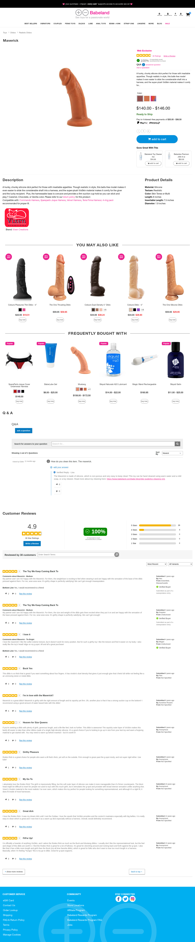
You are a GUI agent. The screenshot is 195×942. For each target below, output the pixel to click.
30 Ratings (156, 56)
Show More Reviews (13, 872)
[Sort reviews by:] (156, 564)
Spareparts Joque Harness (53, 200)
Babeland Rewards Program (82, 915)
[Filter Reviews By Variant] (180, 564)
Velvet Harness (74, 200)
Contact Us (9, 905)
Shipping (7, 915)
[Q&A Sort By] (172, 453)
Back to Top (137, 872)
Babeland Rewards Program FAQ (84, 920)
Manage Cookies (12, 934)
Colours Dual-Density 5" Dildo (97, 305)
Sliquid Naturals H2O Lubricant (113, 384)
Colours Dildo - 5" (135, 305)
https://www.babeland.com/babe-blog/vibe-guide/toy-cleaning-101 (136, 479)
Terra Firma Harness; (92, 200)
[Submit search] (177, 443)
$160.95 (144, 392)
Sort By (158, 453)
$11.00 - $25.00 (175, 392)
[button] (140, 98)
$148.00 (19, 396)
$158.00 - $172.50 (82, 395)
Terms (6, 924)
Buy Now (22, 320)
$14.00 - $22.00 (113, 392)
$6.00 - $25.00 (51, 392)
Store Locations (75, 905)
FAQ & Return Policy (14, 920)
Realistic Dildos (25, 33)
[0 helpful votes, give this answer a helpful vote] (57, 484)
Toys (5, 33)
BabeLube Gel (50, 384)
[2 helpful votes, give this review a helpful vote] (6, 593)
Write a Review (169, 56)
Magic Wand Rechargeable (144, 384)
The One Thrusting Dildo (60, 305)
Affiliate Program (76, 910)
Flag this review (25, 594)
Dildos (13, 33)
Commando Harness (29, 200)
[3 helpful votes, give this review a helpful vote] (6, 684)
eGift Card (8, 900)
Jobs (69, 924)
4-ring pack (108, 200)
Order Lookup (10, 910)
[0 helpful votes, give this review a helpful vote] (6, 623)
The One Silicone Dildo (172, 305)
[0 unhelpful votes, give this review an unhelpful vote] (13, 593)
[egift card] (159, 14)
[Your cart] (188, 14)
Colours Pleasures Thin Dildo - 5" (22, 305)
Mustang (82, 384)
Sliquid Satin (175, 384)
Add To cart (157, 139)
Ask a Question (142, 68)
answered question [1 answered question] (153, 65)
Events (71, 900)
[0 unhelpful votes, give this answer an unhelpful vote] (57, 491)
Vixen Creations (20, 229)
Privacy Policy (10, 929)
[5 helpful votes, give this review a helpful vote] (6, 711)
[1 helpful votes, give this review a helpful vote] (6, 657)
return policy (69, 197)
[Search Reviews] (78, 554)
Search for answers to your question (30, 444)
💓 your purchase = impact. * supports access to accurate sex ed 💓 (97, 4)
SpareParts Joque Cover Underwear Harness (19, 385)
